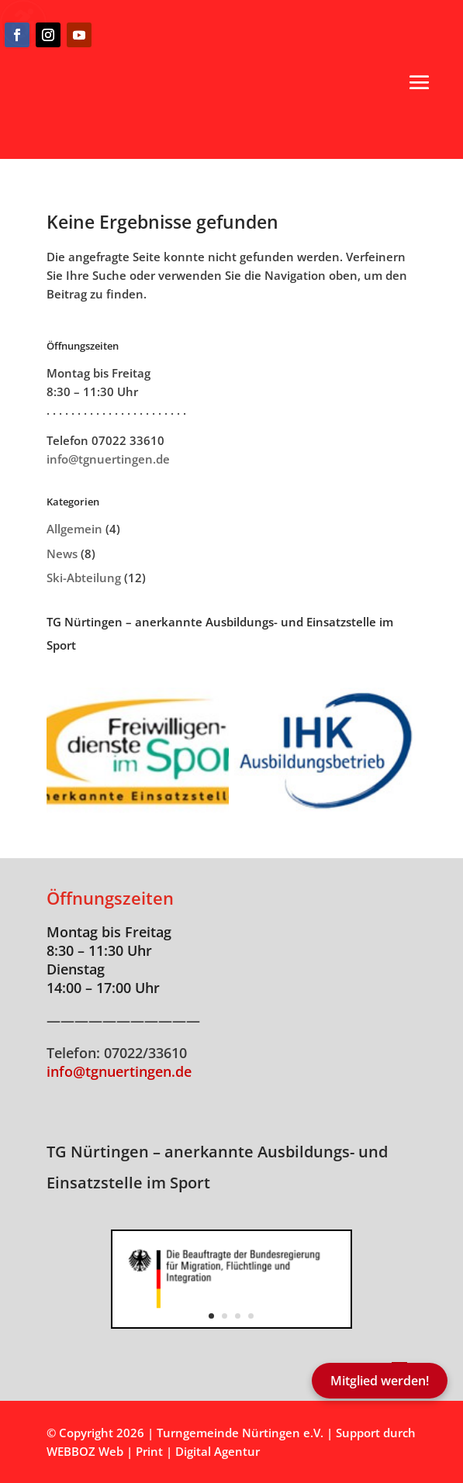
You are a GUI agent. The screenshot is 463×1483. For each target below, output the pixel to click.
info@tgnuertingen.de (108, 459)
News (62, 553)
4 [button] (251, 1316)
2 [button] (224, 1316)
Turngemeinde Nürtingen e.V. (242, 1432)
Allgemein (74, 528)
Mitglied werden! (379, 1380)
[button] (419, 82)
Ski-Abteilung (84, 577)
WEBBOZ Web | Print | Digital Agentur (153, 1451)
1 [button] (211, 1316)
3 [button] (237, 1316)
